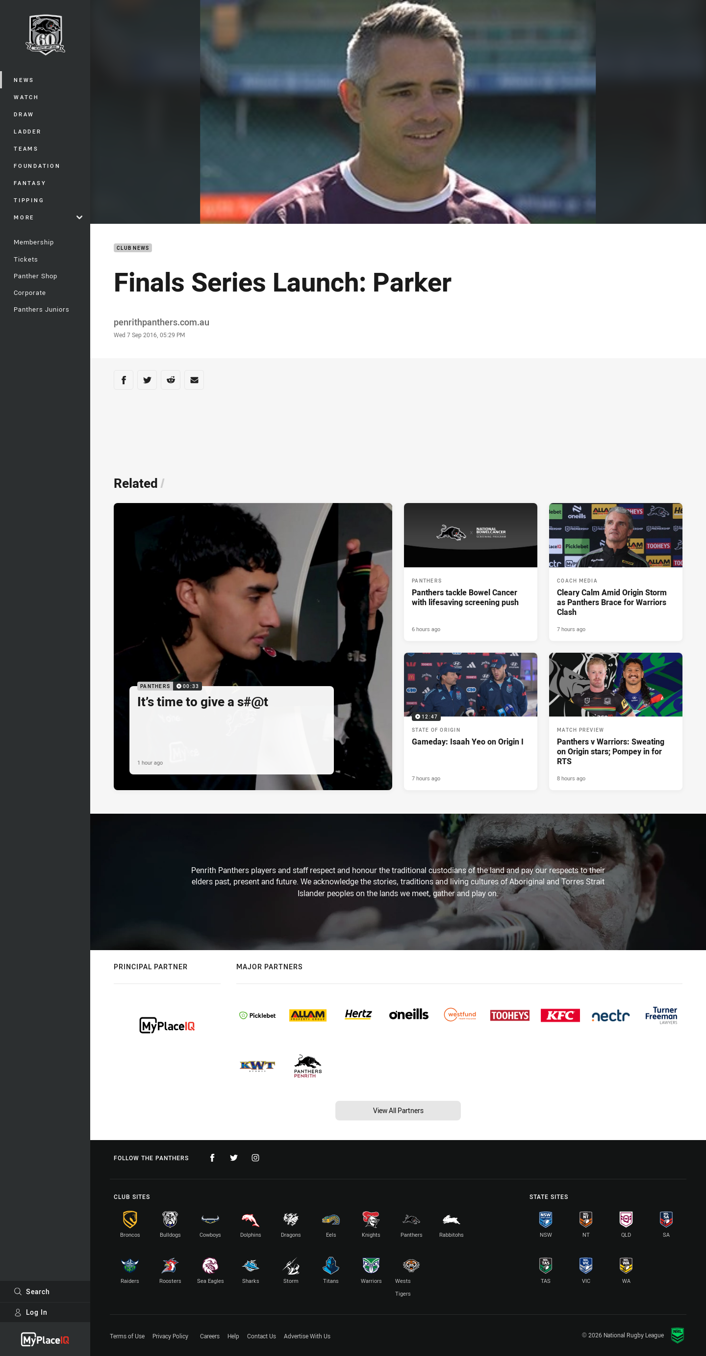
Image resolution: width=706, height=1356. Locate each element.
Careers (210, 1336)
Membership (34, 242)
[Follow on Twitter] (234, 1158)
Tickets (26, 259)
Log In (31, 1312)
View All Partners (398, 1110)
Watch (26, 97)
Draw (24, 114)
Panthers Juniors (42, 309)
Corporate (30, 292)
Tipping (29, 200)
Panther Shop (35, 275)
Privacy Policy (170, 1336)
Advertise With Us (307, 1336)
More (48, 217)
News (24, 79)
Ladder (28, 131)
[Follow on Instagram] (255, 1158)
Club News (133, 248)
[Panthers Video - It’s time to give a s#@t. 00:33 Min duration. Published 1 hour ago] (253, 647)
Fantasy (30, 182)
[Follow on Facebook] (212, 1158)
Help (233, 1336)
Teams (26, 148)
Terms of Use (127, 1336)
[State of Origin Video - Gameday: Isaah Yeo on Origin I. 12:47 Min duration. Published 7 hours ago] (470, 722)
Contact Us (261, 1336)
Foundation (37, 165)
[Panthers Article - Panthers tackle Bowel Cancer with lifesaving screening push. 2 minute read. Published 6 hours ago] (470, 572)
